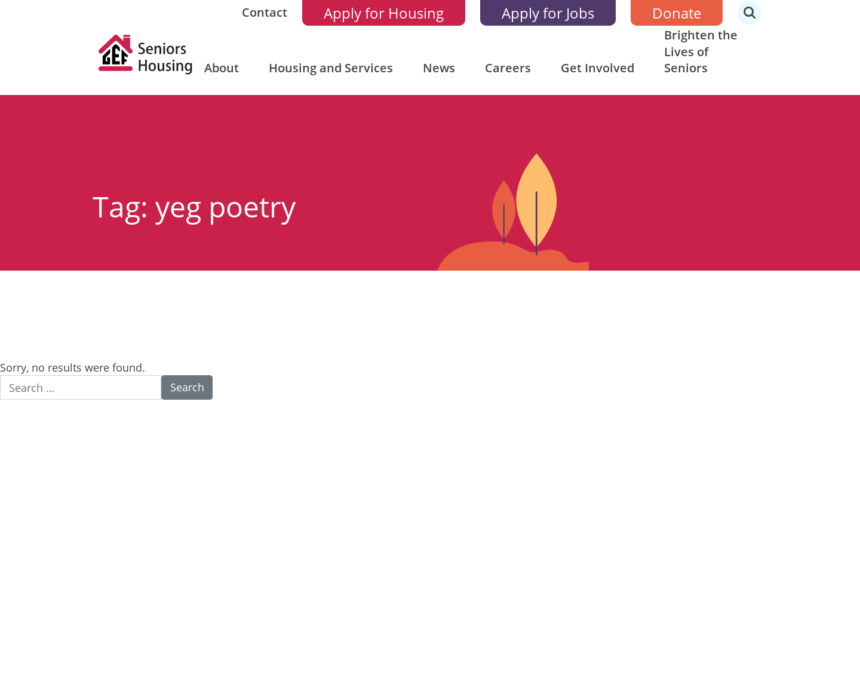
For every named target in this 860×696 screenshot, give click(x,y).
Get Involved (597, 68)
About (221, 68)
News (439, 68)
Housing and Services (331, 68)
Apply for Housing (384, 13)
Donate (676, 13)
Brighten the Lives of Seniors (701, 51)
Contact (264, 12)
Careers (508, 68)
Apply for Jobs (548, 13)
